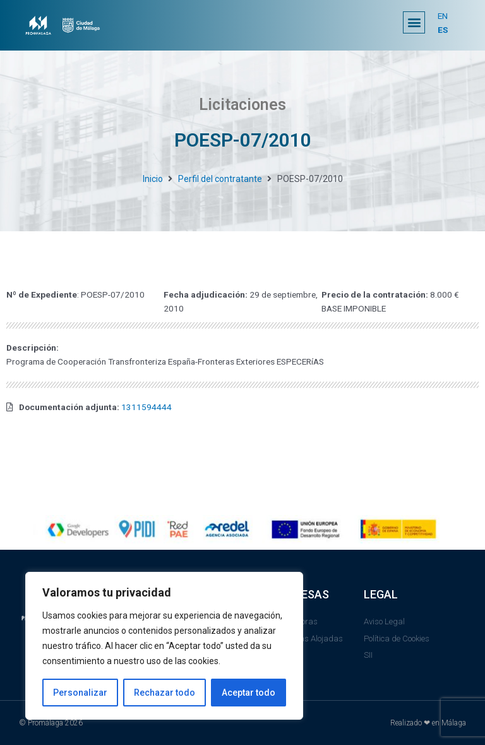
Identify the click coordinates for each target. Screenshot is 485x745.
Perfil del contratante (220, 179)
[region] (164, 646)
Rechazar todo (164, 692)
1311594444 (146, 407)
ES (443, 30)
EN (443, 16)
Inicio (153, 179)
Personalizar (80, 692)
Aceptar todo (248, 692)
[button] (414, 22)
